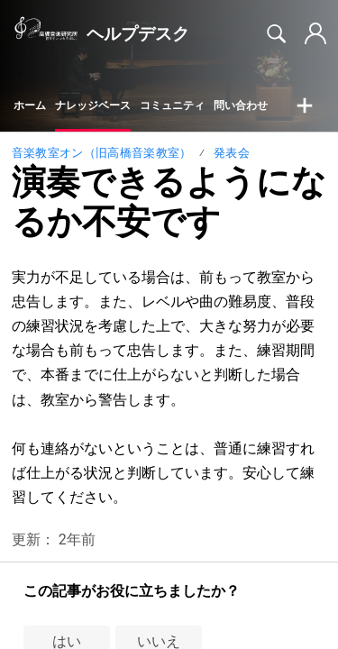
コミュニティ (172, 105)
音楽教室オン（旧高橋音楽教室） (102, 153)
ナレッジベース (93, 105)
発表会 (232, 153)
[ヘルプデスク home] (45, 34)
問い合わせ (241, 105)
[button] (304, 106)
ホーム (30, 105)
